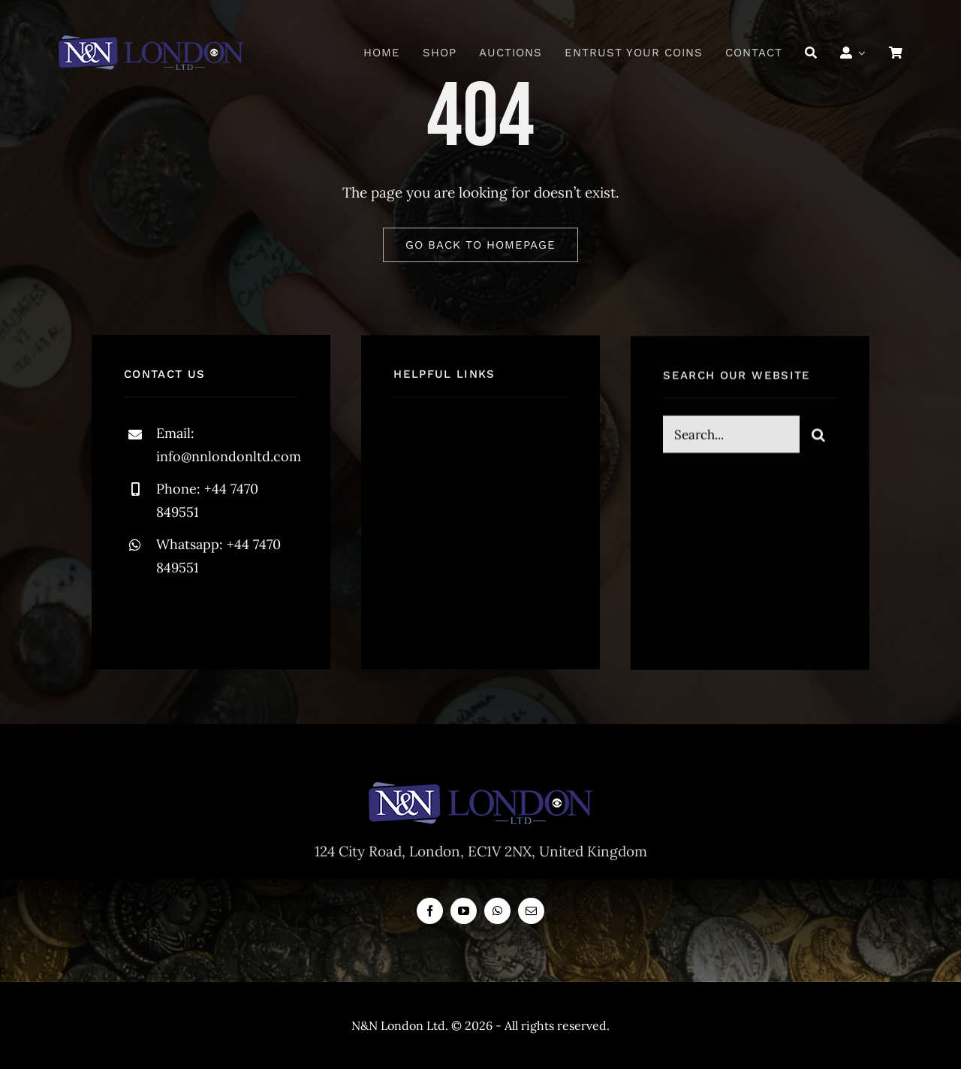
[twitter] (182, 615)
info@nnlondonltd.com (228, 456)
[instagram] (223, 615)
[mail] (531, 911)
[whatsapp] (497, 911)
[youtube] (463, 911)
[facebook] (141, 615)
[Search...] (731, 436)
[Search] (811, 52)
